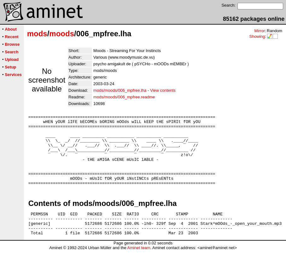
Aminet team (138, 266)
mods (37, 33)
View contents (163, 90)
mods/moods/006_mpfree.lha (119, 90)
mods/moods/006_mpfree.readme (124, 97)
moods (61, 33)
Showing (257, 36)
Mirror (259, 30)
